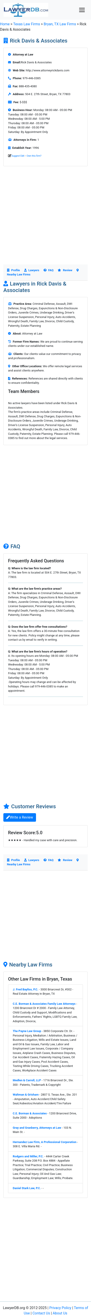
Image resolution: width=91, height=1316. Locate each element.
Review (65, 270)
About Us (60, 1313)
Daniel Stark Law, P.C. (27, 1188)
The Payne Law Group (27, 1031)
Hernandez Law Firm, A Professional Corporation (44, 1142)
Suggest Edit (17, 155)
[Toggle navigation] (81, 10)
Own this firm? (34, 155)
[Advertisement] (45, 218)
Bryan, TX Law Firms (60, 24)
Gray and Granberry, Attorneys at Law (37, 1127)
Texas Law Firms (26, 24)
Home (5, 24)
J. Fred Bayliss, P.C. (25, 989)
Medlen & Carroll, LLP (27, 1080)
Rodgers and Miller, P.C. (28, 1156)
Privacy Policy (60, 1308)
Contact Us (41, 1313)
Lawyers (31, 270)
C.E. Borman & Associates (30, 1113)
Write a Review (19, 817)
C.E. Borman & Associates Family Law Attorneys (44, 1003)
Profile (13, 270)
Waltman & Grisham (26, 1094)
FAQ (49, 270)
